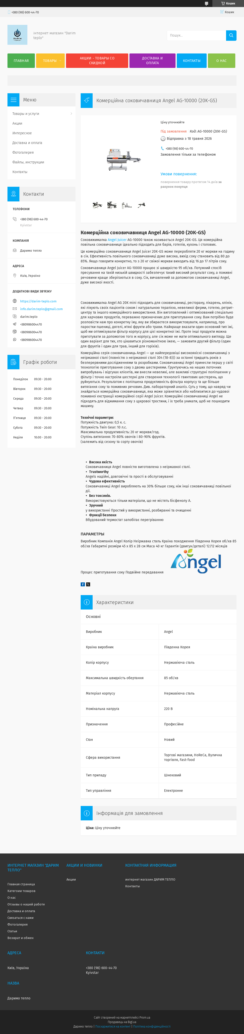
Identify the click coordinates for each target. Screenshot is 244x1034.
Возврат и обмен (20, 938)
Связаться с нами (20, 918)
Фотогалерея (23, 152)
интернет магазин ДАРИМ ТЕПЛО (150, 879)
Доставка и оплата (152, 60)
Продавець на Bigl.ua (122, 1022)
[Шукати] (231, 35)
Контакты (191, 61)
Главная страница (21, 884)
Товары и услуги (25, 114)
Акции (17, 123)
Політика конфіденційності (152, 1026)
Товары (50, 61)
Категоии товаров (21, 891)
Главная (21, 61)
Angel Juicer (117, 240)
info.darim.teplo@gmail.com (41, 309)
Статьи (12, 931)
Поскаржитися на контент (112, 1026)
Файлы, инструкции (28, 162)
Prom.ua (144, 1017)
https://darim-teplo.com (38, 301)
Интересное (22, 133)
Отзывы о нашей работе (26, 904)
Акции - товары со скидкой (97, 60)
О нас (221, 61)
